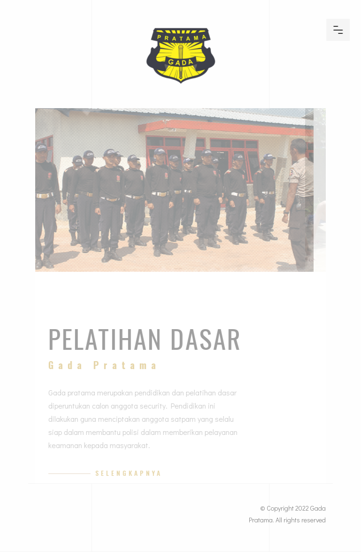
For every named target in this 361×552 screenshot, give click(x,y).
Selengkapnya (134, 473)
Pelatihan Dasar (150, 338)
